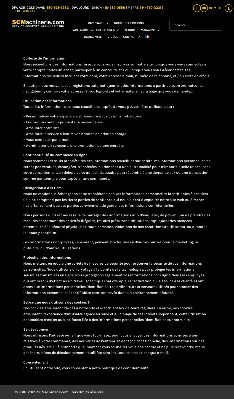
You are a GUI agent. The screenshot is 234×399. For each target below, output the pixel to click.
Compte (215, 8)
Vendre (130, 30)
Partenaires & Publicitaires (93, 30)
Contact (129, 36)
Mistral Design (137, 392)
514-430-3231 (151, 7)
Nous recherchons (129, 23)
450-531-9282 (57, 7)
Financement (92, 36)
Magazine (148, 30)
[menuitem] (147, 37)
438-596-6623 (34, 11)
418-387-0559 (114, 7)
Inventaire (96, 23)
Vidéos (113, 36)
